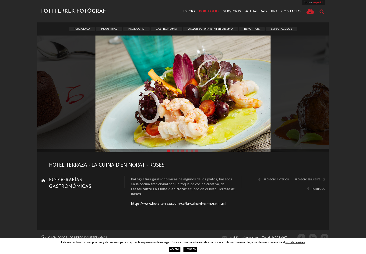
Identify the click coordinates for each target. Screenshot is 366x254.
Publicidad (82, 29)
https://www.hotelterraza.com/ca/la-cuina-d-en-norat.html (178, 203)
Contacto (291, 11)
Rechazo (190, 249)
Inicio (189, 11)
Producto (136, 29)
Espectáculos (281, 29)
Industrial (109, 29)
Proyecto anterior (276, 179)
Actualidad (256, 11)
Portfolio (209, 11)
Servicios (232, 11)
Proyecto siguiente (307, 179)
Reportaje (252, 29)
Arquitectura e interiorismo (210, 29)
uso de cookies (295, 242)
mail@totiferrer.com (244, 238)
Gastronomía (166, 29)
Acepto (174, 249)
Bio (274, 11)
